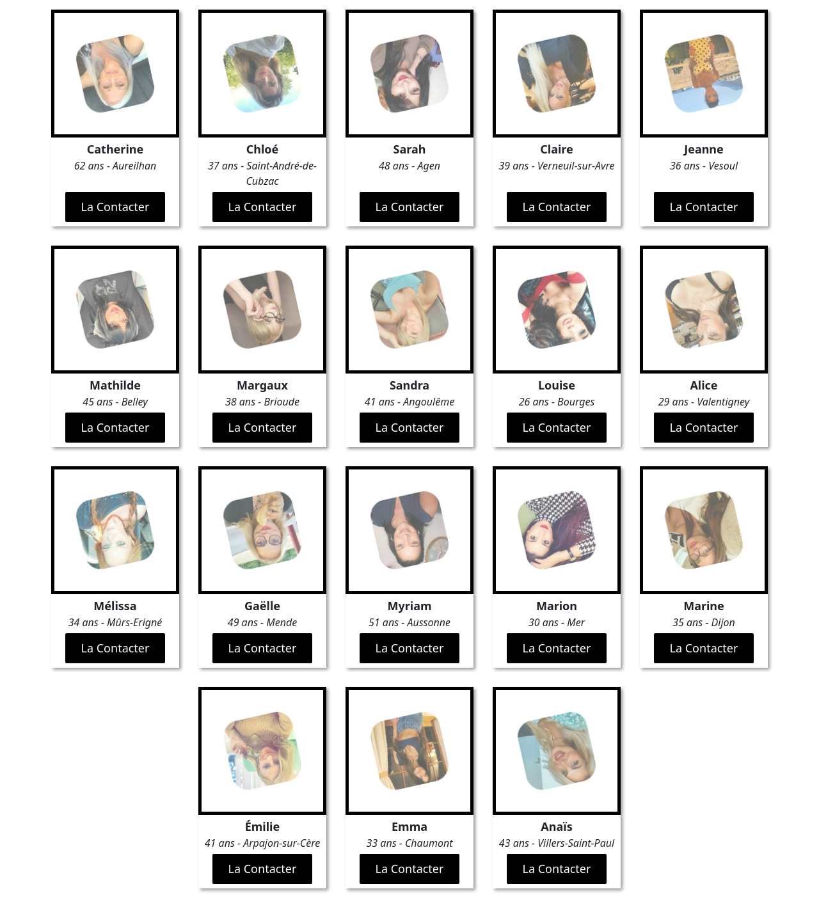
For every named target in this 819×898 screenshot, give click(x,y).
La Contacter (115, 206)
